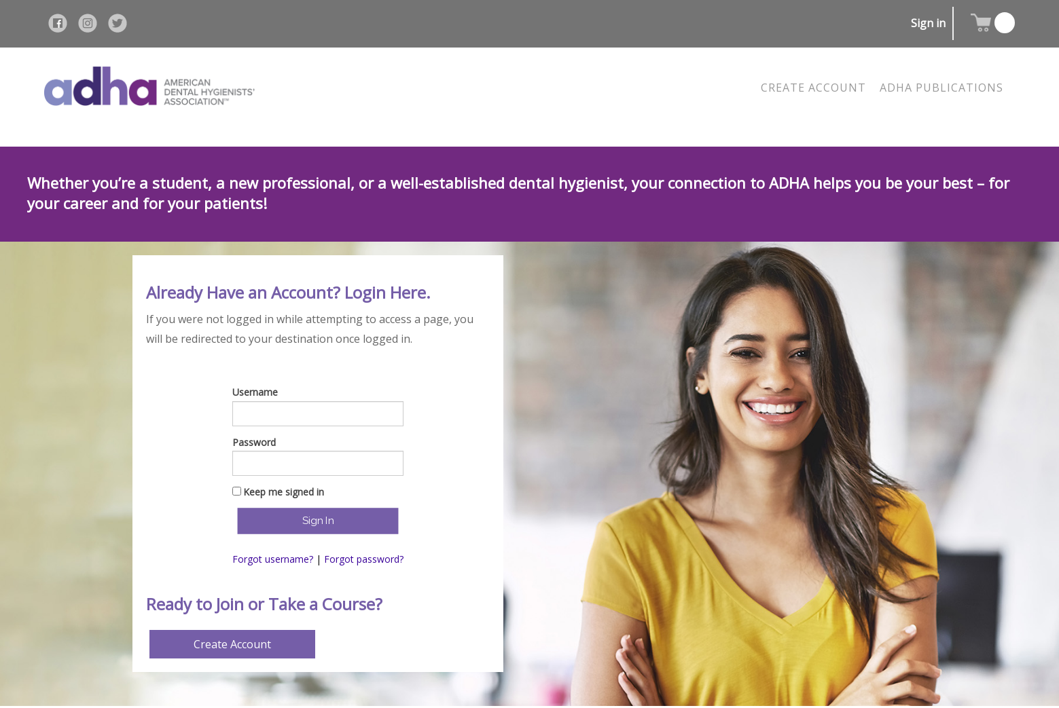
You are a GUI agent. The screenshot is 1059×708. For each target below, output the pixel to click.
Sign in (928, 23)
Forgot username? (272, 559)
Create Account (232, 644)
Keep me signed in (283, 491)
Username (255, 392)
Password (254, 442)
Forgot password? (363, 559)
